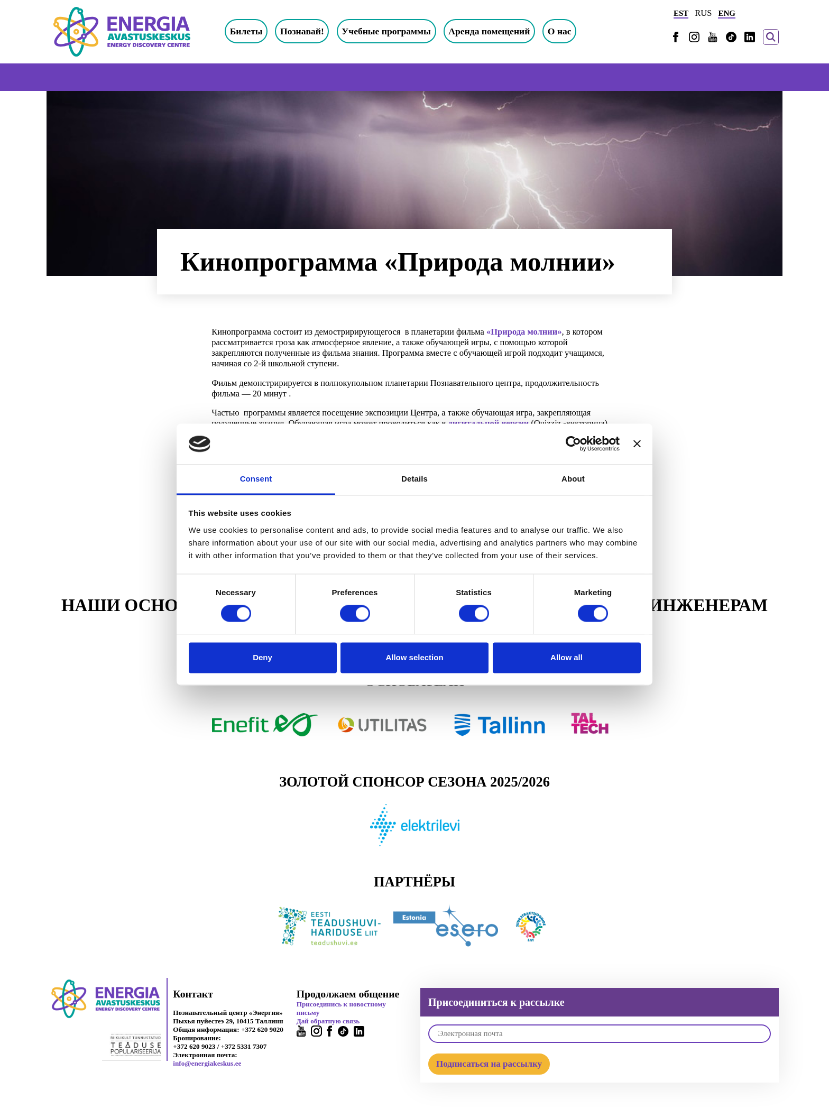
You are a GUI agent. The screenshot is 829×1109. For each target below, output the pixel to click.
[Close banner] (637, 444)
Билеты (246, 31)
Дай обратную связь (328, 1021)
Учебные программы (386, 31)
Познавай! (302, 31)
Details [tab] (414, 478)
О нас (560, 31)
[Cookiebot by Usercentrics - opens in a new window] (573, 444)
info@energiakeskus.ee (207, 1063)
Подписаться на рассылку (489, 1064)
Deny (262, 657)
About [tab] (573, 478)
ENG (726, 13)
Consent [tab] (256, 478)
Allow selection (414, 657)
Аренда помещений (489, 31)
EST (681, 13)
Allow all (566, 657)
